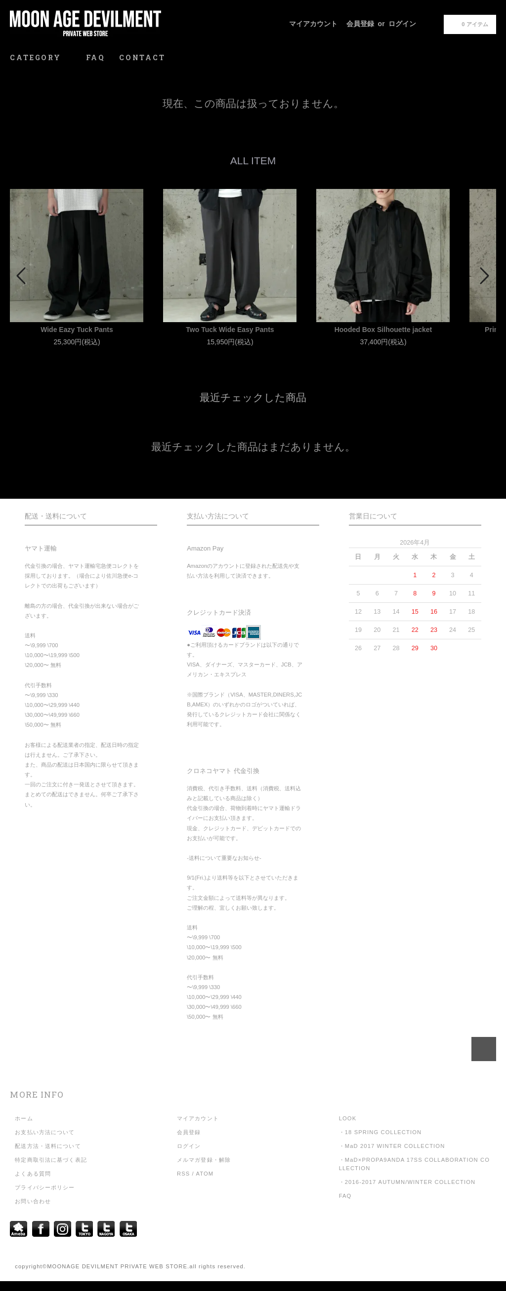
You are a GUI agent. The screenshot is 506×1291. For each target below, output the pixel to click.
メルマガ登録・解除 (204, 1160)
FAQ (95, 57)
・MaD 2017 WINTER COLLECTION (392, 1146)
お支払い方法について (45, 1132)
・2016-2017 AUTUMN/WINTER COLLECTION (407, 1182)
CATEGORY (41, 57)
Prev (22, 275)
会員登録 (360, 24)
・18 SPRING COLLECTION (380, 1132)
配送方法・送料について (48, 1146)
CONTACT (142, 57)
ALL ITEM (253, 160)
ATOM (204, 1174)
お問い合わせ (33, 1201)
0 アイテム (469, 24)
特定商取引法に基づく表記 (50, 1160)
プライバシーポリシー (45, 1187)
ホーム (24, 1118)
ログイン (402, 24)
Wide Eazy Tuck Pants (77, 329)
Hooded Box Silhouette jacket (383, 329)
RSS (183, 1174)
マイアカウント (313, 24)
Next (483, 275)
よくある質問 (33, 1174)
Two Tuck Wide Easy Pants (230, 329)
